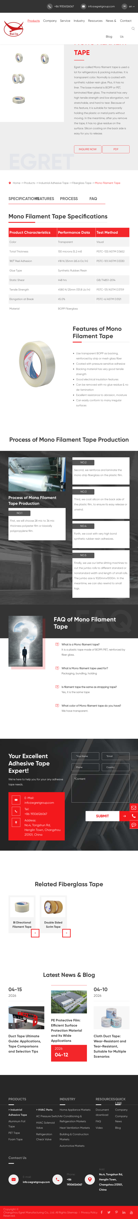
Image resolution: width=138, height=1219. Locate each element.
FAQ (93, 200)
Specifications (20, 200)
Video (99, 1127)
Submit (113, 816)
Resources (95, 20)
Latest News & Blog (69, 976)
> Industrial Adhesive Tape (17, 1112)
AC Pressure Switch (48, 1116)
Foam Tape (15, 1139)
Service (65, 20)
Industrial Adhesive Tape (53, 185)
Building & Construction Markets (74, 1137)
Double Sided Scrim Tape (53, 926)
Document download (102, 1112)
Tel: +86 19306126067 (36, 811)
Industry (79, 20)
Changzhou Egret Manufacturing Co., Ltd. (29, 1212)
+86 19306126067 (60, 6)
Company (50, 20)
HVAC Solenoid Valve (45, 1125)
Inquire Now (88, 149)
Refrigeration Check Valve (44, 1137)
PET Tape (14, 1132)
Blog (118, 1127)
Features (44, 200)
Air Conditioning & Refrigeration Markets (73, 1119)
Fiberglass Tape (81, 185)
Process (69, 200)
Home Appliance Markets (75, 1109)
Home (16, 185)
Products (34, 20)
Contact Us (126, 28)
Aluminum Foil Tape (16, 1124)
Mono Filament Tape (107, 185)
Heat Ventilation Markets (75, 1127)
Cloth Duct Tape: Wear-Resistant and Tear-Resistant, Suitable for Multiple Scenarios (110, 1048)
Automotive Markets (72, 1145)
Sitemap (72, 1212)
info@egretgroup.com (98, 6)
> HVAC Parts (44, 1109)
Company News (121, 1119)
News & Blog (111, 28)
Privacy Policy (89, 1212)
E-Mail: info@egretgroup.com (39, 800)
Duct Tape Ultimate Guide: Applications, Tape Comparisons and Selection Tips (24, 1045)
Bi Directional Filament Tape (22, 926)
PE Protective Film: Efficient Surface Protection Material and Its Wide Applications (66, 1032)
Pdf (115, 149)
